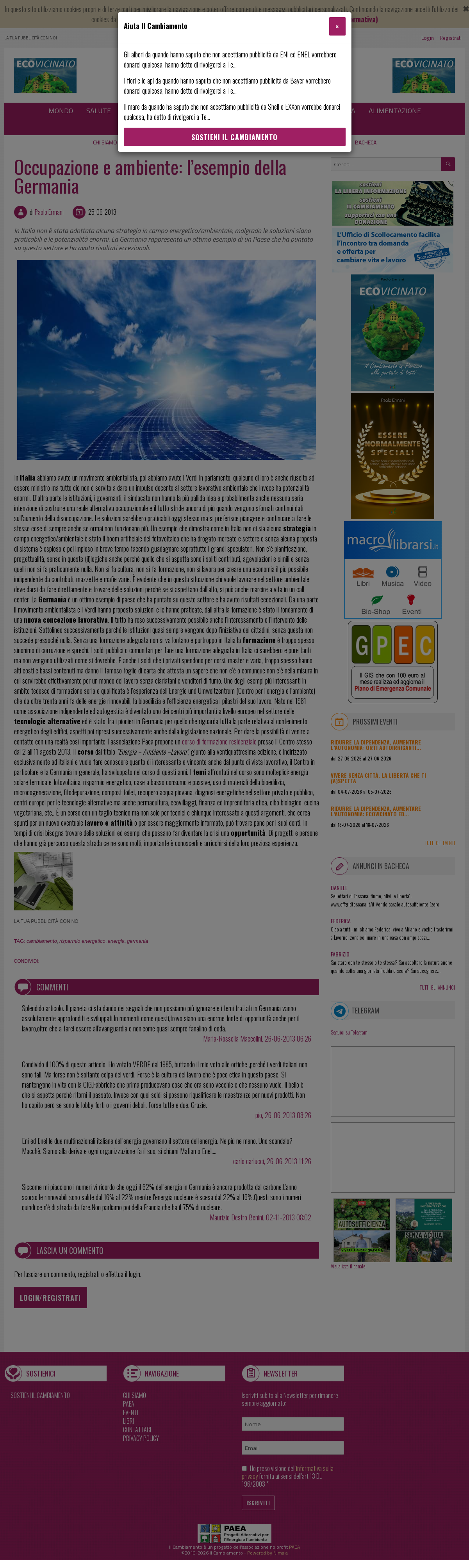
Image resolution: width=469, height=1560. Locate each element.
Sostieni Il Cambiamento (234, 137)
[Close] (337, 26)
